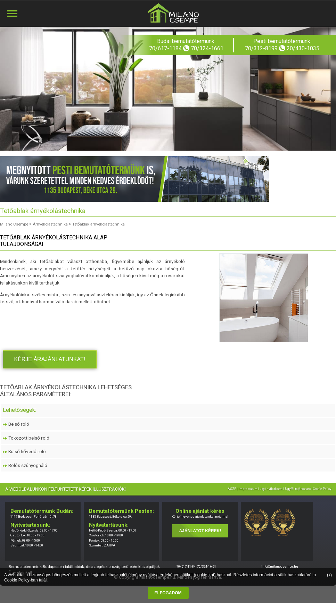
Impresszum (247, 489)
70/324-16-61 (206, 566)
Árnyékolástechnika (54, 224)
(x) (329, 574)
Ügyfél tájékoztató (298, 489)
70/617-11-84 (186, 566)
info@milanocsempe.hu (279, 566)
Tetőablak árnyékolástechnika (105, 224)
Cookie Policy (17, 580)
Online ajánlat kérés (199, 511)
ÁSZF (232, 489)
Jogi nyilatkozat (271, 489)
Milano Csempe (15, 224)
